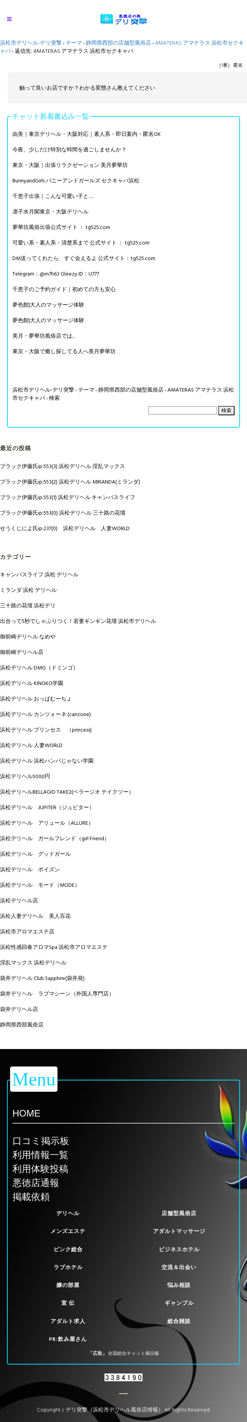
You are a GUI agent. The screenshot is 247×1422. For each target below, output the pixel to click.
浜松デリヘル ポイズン (30, 869)
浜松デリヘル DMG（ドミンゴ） (39, 667)
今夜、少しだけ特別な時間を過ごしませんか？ (69, 149)
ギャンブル (179, 1303)
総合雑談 (179, 1321)
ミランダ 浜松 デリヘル (28, 590)
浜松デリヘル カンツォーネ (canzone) (45, 714)
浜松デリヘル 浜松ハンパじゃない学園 (47, 760)
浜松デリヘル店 (19, 900)
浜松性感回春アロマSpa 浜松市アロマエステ (54, 947)
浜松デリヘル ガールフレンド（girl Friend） (55, 838)
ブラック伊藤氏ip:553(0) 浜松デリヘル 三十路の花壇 (62, 512)
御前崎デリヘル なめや (28, 636)
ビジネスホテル (179, 1249)
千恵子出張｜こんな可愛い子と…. (52, 196)
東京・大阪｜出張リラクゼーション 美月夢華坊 (70, 165)
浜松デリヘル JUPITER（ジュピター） (47, 807)
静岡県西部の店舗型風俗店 (118, 42)
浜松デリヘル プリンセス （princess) (46, 729)
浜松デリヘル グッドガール (35, 854)
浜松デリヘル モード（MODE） (40, 885)
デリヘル (68, 1213)
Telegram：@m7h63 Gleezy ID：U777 (55, 273)
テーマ (74, 42)
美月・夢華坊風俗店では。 (45, 335)
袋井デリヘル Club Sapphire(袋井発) (42, 978)
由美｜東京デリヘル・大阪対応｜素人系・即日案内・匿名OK (86, 134)
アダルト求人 (67, 1321)
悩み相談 (179, 1285)
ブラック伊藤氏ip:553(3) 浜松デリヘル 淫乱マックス (62, 466)
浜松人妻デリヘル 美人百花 (35, 916)
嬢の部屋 (68, 1285)
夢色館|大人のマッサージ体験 (48, 304)
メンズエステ (67, 1231)
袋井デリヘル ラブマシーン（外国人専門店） (57, 993)
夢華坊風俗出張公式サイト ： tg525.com (61, 227)
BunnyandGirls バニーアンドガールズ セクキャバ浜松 (75, 180)
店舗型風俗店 (179, 1213)
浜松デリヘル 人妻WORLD (31, 745)
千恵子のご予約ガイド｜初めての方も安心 (64, 289)
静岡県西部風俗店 (21, 1024)
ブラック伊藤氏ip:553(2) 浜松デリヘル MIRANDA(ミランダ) (70, 481)
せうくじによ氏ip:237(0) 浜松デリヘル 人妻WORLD (65, 528)
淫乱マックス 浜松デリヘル (33, 962)
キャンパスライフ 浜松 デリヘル (39, 574)
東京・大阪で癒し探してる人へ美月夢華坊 (64, 351)
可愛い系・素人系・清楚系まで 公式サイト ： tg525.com (81, 242)
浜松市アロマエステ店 (27, 931)
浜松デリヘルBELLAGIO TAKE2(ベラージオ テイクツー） (67, 791)
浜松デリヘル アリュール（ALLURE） (47, 823)
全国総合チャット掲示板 (133, 1353)
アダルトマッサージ (179, 1231)
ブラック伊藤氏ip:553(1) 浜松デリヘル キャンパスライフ (67, 497)
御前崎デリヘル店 (21, 652)
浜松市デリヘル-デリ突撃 (31, 42)
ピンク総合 (68, 1249)
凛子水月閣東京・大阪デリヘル (50, 211)
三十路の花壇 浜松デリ (28, 605)
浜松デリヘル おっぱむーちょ (36, 698)
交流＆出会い (179, 1267)
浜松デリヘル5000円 (25, 776)
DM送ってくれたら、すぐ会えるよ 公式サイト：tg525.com (83, 258)
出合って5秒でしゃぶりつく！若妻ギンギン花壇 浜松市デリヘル (78, 621)
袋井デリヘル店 (19, 1009)
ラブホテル (68, 1267)
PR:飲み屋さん (68, 1339)
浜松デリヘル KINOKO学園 (31, 683)
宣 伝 (68, 1303)
